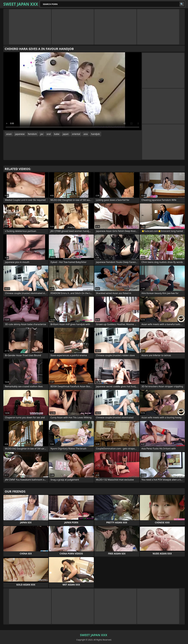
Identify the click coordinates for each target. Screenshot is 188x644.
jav (41, 134)
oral (49, 134)
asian (9, 134)
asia (86, 134)
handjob (95, 134)
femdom (32, 134)
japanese (20, 134)
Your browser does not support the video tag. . (72, 91)
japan (66, 134)
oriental (76, 134)
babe (56, 134)
